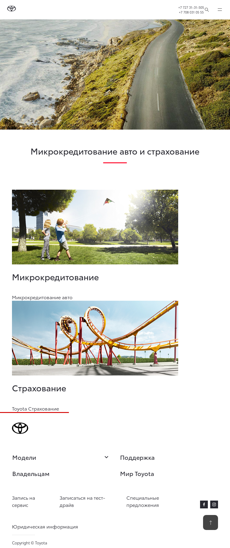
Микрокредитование (55, 276)
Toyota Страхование (35, 408)
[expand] (220, 10)
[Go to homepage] (11, 10)
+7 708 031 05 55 (191, 12)
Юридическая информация (45, 526)
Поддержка (137, 457)
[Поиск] (207, 9)
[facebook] (204, 504)
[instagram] (214, 504)
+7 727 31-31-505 (191, 7)
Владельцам (30, 473)
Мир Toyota (137, 473)
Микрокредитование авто (42, 297)
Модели (61, 457)
